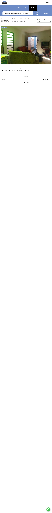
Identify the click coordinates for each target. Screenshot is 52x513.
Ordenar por (41, 19)
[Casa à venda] (26, 45)
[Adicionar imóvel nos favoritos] (24, 82)
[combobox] (17, 13)
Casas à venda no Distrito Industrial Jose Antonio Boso (12, 23)
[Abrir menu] (47, 2)
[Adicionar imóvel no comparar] (27, 82)
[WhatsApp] (48, 509)
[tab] (18, 8)
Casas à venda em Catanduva (16, 21)
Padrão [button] (39, 21)
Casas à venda (4, 21)
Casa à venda (6, 66)
